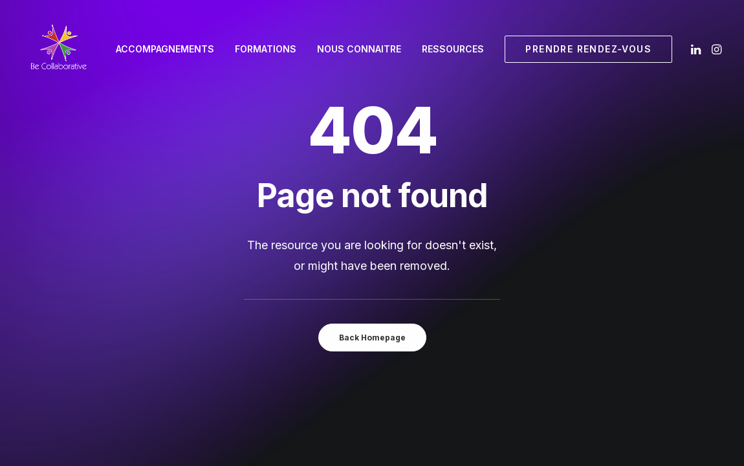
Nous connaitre (359, 48)
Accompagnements (165, 48)
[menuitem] (165, 49)
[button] (697, 49)
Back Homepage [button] (372, 337)
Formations (265, 48)
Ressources (453, 48)
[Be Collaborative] (58, 49)
